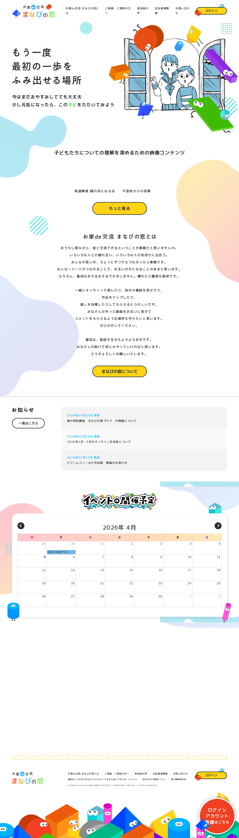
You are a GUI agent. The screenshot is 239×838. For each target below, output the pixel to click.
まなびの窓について (120, 376)
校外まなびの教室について (154, 779)
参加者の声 (141, 773)
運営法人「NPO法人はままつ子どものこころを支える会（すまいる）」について (102, 779)
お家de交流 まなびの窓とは (83, 773)
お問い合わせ (180, 773)
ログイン (211, 11)
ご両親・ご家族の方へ (116, 773)
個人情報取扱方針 (178, 779)
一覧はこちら (28, 427)
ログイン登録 (217, 816)
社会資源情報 (160, 773)
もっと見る (119, 213)
